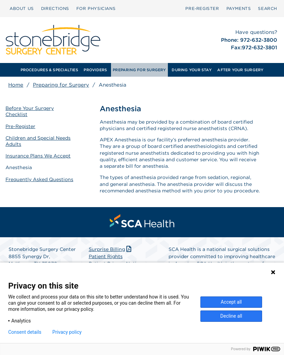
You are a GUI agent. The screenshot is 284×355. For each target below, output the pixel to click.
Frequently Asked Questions (39, 179)
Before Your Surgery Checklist (29, 111)
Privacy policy (67, 332)
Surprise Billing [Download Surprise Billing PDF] (111, 249)
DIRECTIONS (55, 8)
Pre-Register (20, 126)
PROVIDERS (95, 69)
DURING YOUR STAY (192, 69)
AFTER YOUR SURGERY (240, 69)
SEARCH (267, 8)
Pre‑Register (202, 8)
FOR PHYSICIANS (95, 8)
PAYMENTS (238, 8)
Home (15, 85)
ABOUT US (22, 8)
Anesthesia (18, 167)
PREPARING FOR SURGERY (139, 69)
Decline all (231, 316)
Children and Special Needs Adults (38, 141)
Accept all (231, 302)
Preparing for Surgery (61, 85)
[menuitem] (22, 8)
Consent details (24, 332)
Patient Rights (106, 256)
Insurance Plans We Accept (38, 156)
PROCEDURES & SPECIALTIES (49, 69)
